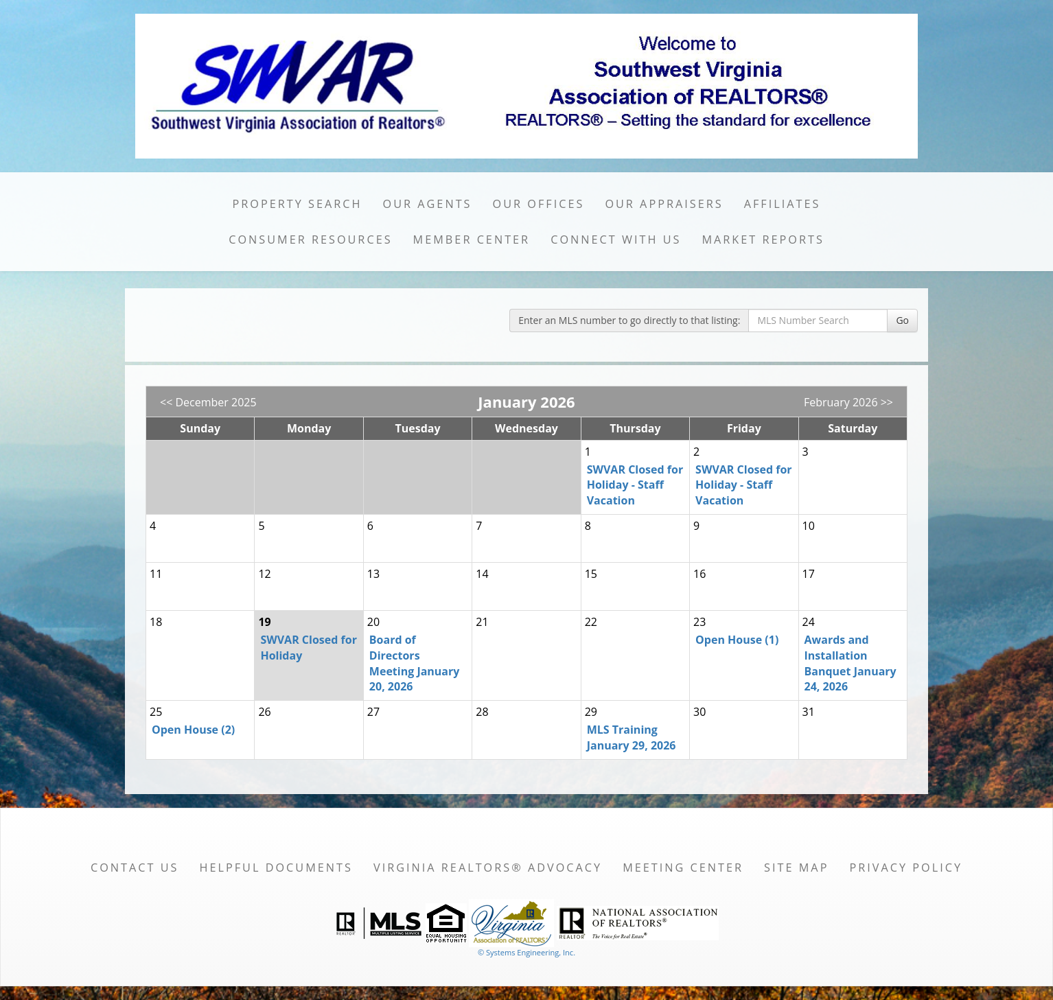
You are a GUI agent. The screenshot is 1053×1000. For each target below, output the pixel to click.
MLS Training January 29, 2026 (631, 737)
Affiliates (782, 203)
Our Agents (427, 203)
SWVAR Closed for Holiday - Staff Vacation (635, 485)
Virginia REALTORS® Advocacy (487, 867)
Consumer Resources (310, 239)
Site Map (796, 867)
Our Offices (539, 203)
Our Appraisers (664, 203)
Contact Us (135, 867)
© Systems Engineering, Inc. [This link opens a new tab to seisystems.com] (526, 952)
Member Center (472, 239)
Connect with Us (616, 239)
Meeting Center (683, 867)
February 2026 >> (848, 402)
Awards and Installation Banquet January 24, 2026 (850, 663)
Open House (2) (193, 729)
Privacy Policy (905, 867)
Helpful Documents (275, 867)
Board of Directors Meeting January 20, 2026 (414, 663)
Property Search (297, 203)
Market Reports (763, 239)
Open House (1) (736, 639)
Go (902, 320)
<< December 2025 (208, 402)
